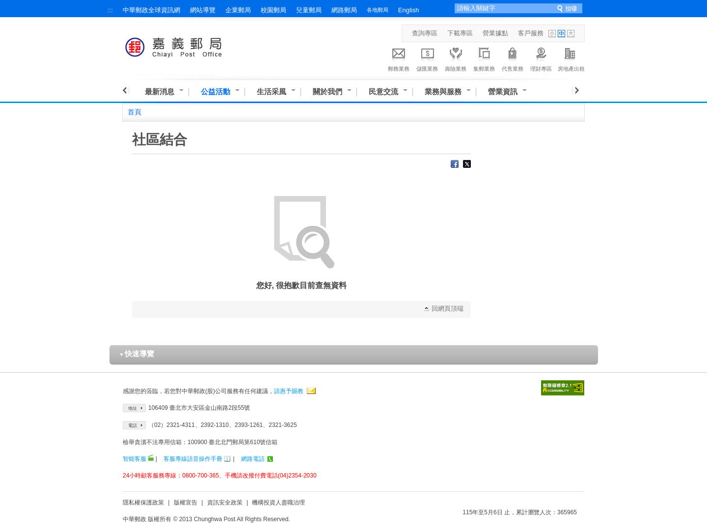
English (408, 10)
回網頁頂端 (447, 308)
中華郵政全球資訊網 (151, 10)
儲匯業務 (427, 58)
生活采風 (271, 91)
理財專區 (541, 58)
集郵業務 (484, 58)
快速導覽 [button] (137, 353)
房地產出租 (571, 58)
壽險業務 (455, 58)
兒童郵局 (309, 10)
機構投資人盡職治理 (278, 502)
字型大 (570, 33)
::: (110, 10)
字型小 (552, 33)
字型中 (561, 33)
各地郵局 (377, 10)
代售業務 (512, 58)
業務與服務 (443, 91)
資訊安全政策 (225, 502)
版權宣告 (185, 502)
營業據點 (495, 33)
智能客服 (134, 458)
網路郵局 (344, 10)
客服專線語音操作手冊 (192, 458)
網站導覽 (203, 10)
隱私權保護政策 (143, 502)
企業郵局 (238, 10)
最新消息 (159, 91)
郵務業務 (398, 58)
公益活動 (215, 91)
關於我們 (327, 91)
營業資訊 (502, 91)
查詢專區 (424, 33)
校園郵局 (273, 10)
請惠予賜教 (288, 391)
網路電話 (253, 458)
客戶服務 (531, 33)
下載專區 (460, 33)
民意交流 (383, 91)
